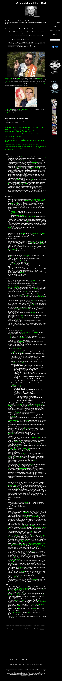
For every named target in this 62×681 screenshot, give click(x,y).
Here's (9, 461)
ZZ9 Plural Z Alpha (55, 60)
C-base (34, 331)
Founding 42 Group (32, 573)
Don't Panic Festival (29, 524)
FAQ (55, 26)
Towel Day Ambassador (26, 78)
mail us (16, 122)
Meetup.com (21, 275)
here (21, 110)
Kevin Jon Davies (24, 551)
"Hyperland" (18, 336)
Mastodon (17, 314)
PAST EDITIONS (55, 22)
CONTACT (55, 34)
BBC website (18, 164)
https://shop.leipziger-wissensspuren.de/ (32, 359)
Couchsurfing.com (22, 506)
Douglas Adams (9, 22)
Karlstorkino (42, 429)
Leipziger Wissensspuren (17, 351)
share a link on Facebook (39, 31)
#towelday (29, 31)
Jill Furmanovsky (37, 16)
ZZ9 (32, 512)
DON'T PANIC (38, 664)
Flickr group (11, 46)
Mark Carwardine (12, 546)
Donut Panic (27, 593)
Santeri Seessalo (12, 294)
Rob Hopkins (16, 561)
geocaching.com (22, 245)
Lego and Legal (24, 166)
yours (43, 179)
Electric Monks (37, 83)
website (10, 314)
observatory (22, 199)
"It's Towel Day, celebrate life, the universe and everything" (27, 616)
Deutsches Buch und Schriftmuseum (19, 383)
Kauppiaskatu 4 (14, 282)
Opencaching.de (22, 426)
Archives (42, 629)
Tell (9, 35)
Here (9, 168)
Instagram (33, 320)
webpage (25, 409)
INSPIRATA (14, 361)
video (14, 79)
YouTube (29, 46)
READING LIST (55, 30)
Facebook (25, 236)
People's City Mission (13, 601)
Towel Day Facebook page (14, 45)
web (25, 320)
